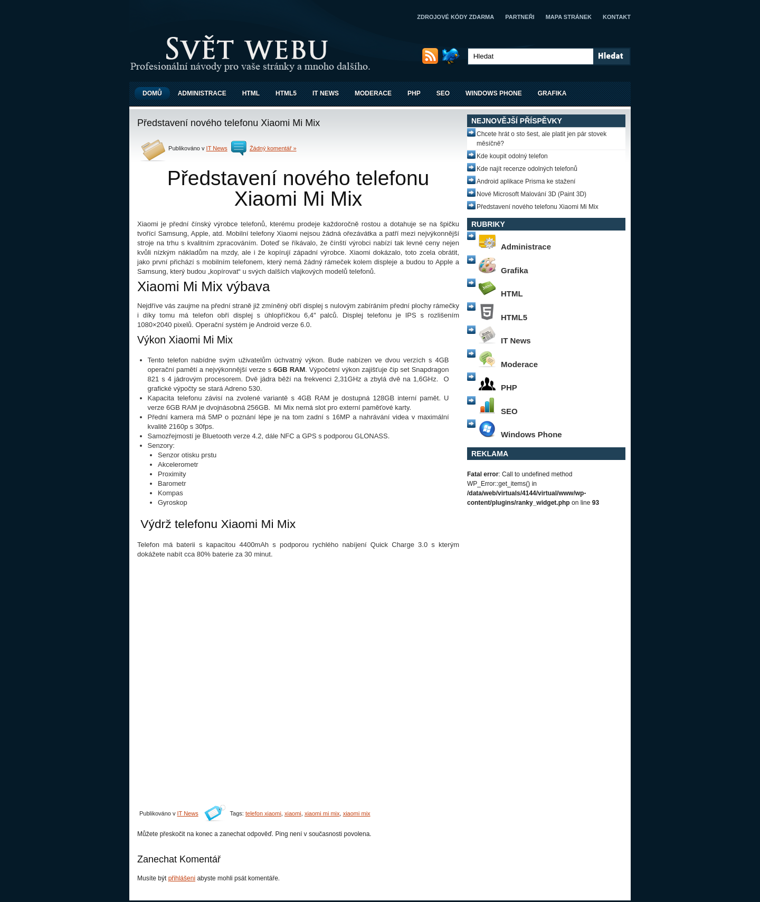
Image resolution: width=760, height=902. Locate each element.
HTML (251, 93)
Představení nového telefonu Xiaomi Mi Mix (537, 206)
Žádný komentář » (273, 148)
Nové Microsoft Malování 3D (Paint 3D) (531, 194)
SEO (443, 93)
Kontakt (617, 17)
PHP (414, 93)
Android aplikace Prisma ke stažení (526, 181)
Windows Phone (494, 93)
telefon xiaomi (263, 813)
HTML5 (286, 93)
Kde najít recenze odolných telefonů (527, 168)
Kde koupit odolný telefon (512, 156)
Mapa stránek (569, 17)
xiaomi (292, 813)
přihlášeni (181, 878)
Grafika (552, 93)
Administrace (202, 93)
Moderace (373, 93)
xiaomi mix (356, 813)
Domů (152, 93)
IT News (325, 93)
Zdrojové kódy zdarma (455, 17)
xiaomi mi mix (322, 813)
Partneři (519, 17)
